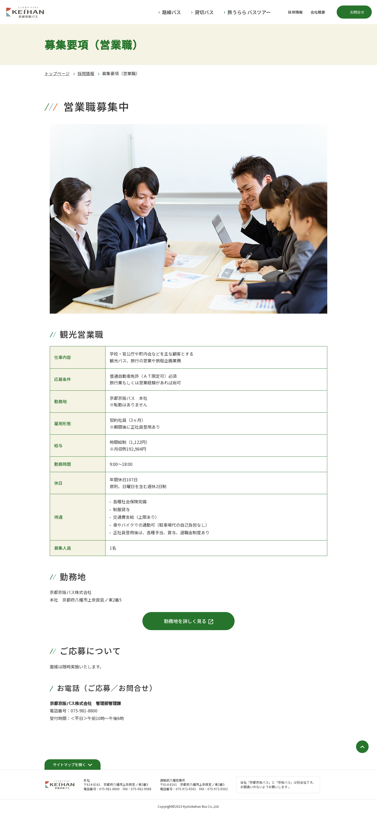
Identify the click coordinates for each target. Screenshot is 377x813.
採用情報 (295, 12)
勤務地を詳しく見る (185, 621)
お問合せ (357, 12)
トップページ (57, 73)
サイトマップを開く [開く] (69, 764)
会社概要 (318, 12)
